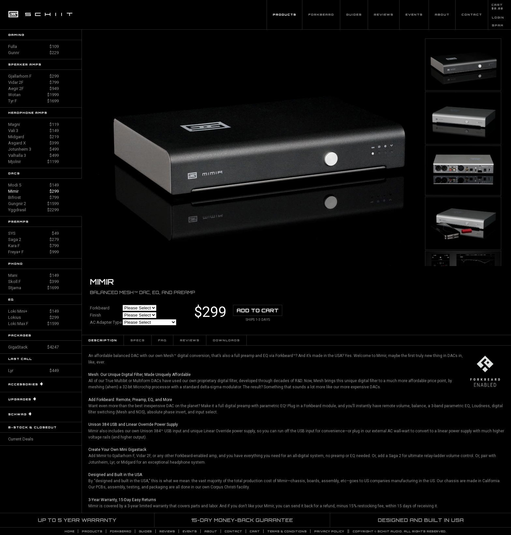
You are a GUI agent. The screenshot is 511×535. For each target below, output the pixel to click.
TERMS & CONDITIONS (287, 531)
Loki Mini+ (33, 311)
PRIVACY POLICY (329, 531)
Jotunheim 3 (33, 149)
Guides (354, 14)
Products (284, 14)
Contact (471, 14)
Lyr (33, 370)
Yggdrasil (33, 209)
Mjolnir (33, 161)
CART (497, 5)
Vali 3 (33, 130)
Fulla (33, 46)
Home (69, 531)
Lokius (33, 317)
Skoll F (33, 281)
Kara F (33, 245)
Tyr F (33, 100)
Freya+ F (33, 251)
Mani (33, 275)
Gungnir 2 (33, 203)
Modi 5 (33, 185)
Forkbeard (321, 14)
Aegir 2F (33, 88)
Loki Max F (33, 323)
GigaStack (33, 347)
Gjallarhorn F (33, 76)
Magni (33, 124)
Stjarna (33, 287)
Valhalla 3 (33, 155)
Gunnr (33, 52)
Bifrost (33, 197)
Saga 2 (33, 239)
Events (414, 14)
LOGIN (498, 17)
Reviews (383, 14)
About (442, 14)
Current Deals (20, 439)
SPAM (498, 25)
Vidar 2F (33, 82)
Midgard (33, 136)
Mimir (33, 191)
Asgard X (33, 143)
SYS (33, 233)
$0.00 (497, 8)
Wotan (33, 94)
